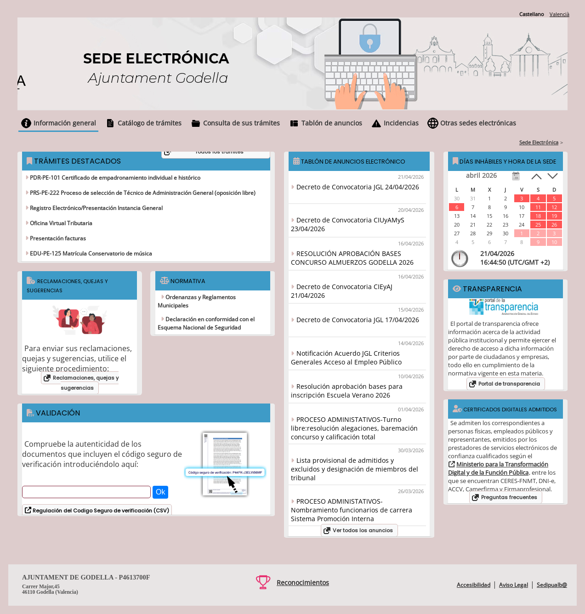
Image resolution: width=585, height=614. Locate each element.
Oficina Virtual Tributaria (60, 223)
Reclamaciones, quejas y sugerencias (86, 383)
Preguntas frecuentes (509, 497)
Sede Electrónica (538, 142)
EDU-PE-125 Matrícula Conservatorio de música (90, 253)
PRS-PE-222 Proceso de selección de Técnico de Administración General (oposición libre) (142, 193)
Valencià (559, 14)
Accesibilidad (473, 585)
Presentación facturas (57, 238)
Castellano (531, 14)
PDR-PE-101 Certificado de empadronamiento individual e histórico (114, 178)
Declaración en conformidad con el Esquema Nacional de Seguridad (206, 323)
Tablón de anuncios (331, 123)
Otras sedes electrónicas (478, 123)
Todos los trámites (219, 151)
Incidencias (401, 123)
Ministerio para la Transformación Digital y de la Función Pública (498, 468)
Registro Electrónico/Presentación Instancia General (95, 208)
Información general (65, 123)
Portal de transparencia (509, 383)
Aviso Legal (513, 585)
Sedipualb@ (552, 585)
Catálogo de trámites (150, 123)
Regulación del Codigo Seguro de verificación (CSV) (100, 510)
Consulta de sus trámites (241, 123)
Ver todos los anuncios (363, 530)
